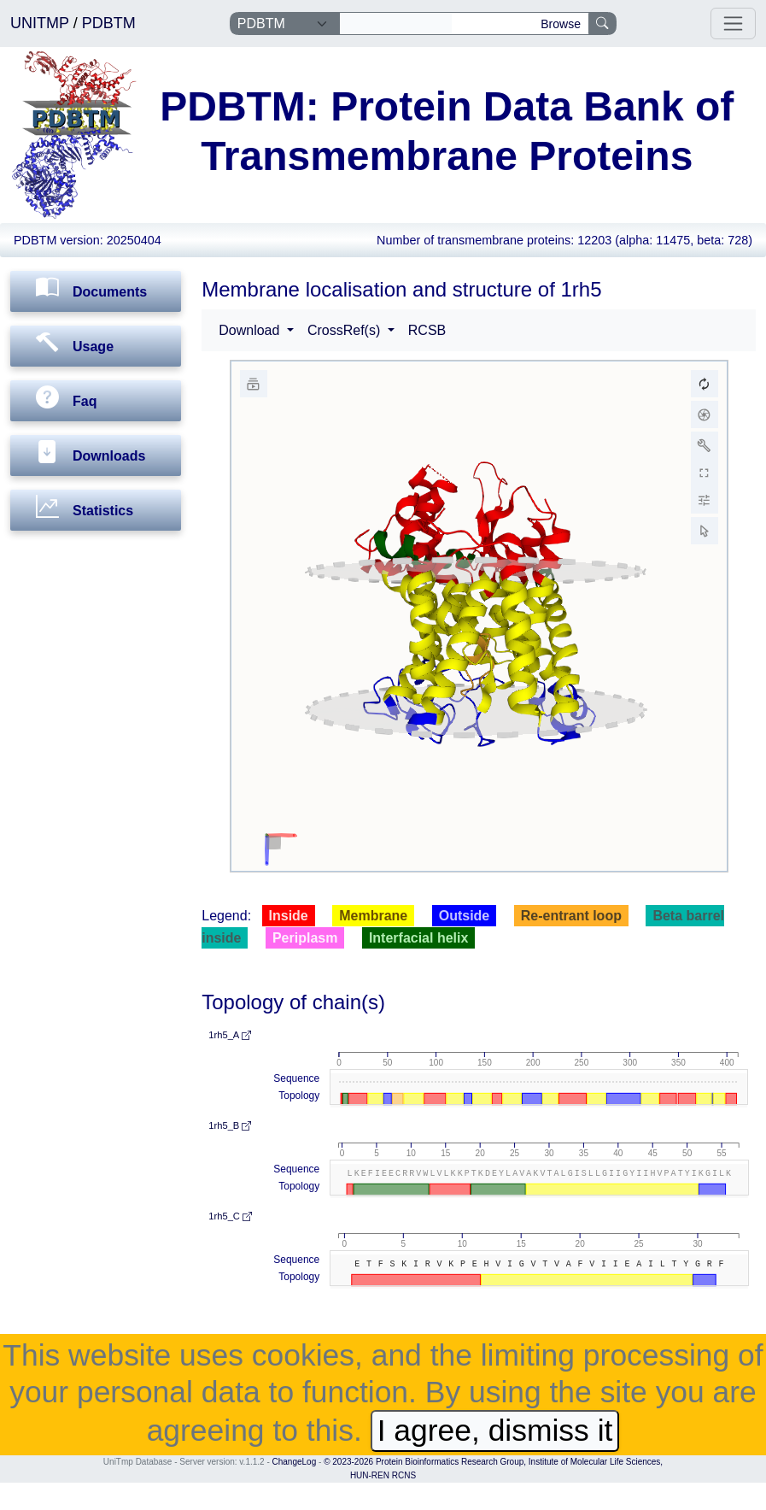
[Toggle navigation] (733, 23)
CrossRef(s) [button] (345, 330)
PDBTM (109, 23)
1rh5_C (230, 1216)
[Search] (396, 24)
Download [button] (251, 330)
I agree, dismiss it (495, 1430)
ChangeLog (294, 1461)
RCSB (427, 330)
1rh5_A (229, 1035)
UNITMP (41, 23)
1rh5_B (229, 1125)
